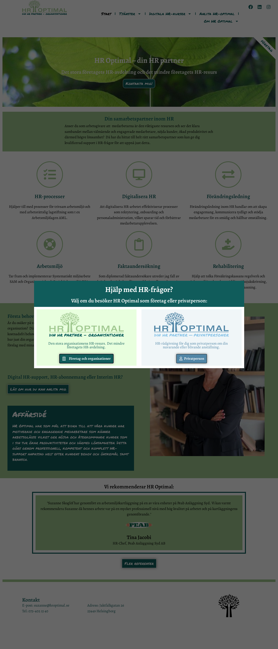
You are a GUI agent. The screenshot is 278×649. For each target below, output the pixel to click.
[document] (139, 324)
